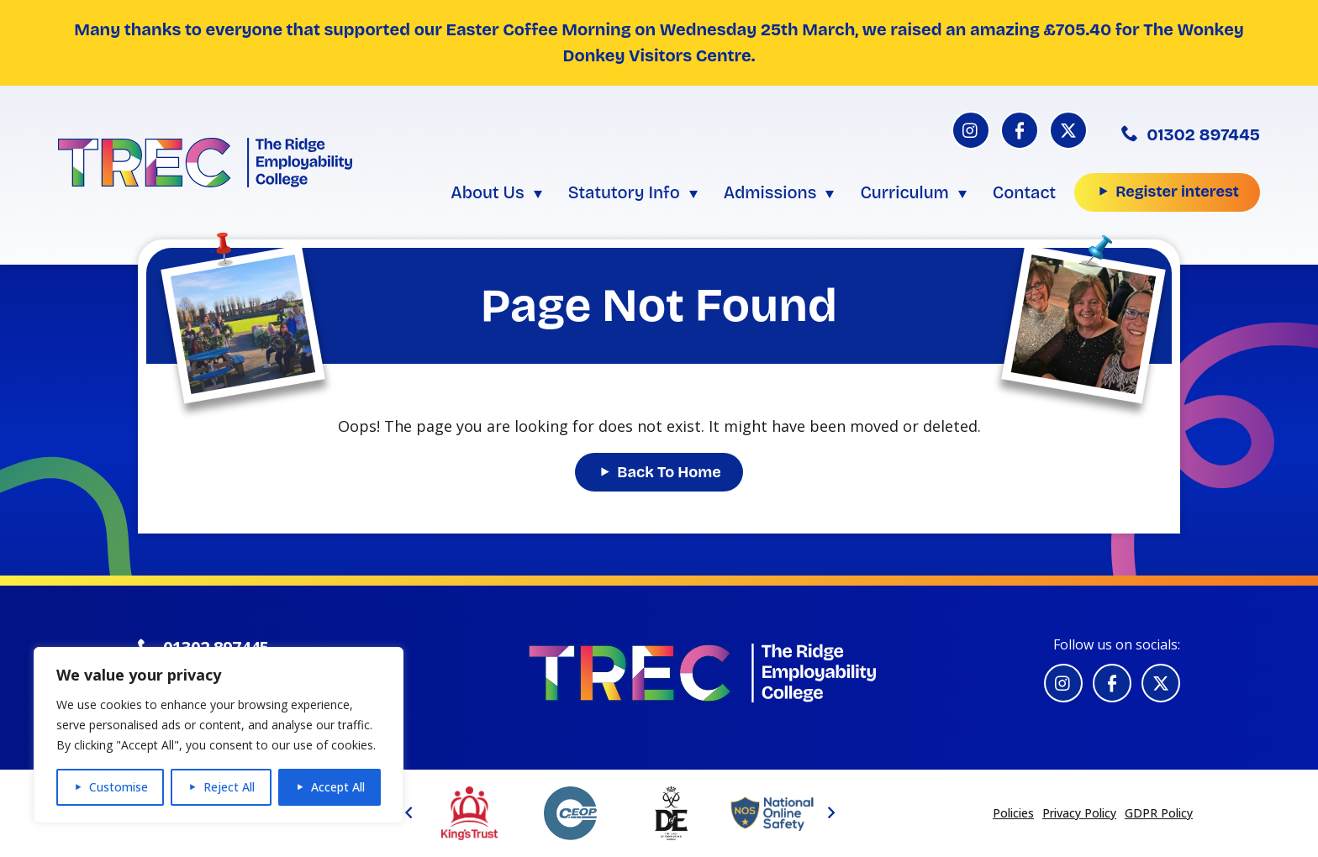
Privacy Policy (1079, 813)
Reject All (229, 787)
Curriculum (904, 192)
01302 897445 (1190, 134)
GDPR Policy (1159, 813)
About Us (487, 192)
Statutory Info (624, 192)
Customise (118, 787)
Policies (1013, 813)
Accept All (338, 787)
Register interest (1177, 191)
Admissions (770, 192)
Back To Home (668, 472)
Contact (1024, 192)
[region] (218, 735)
